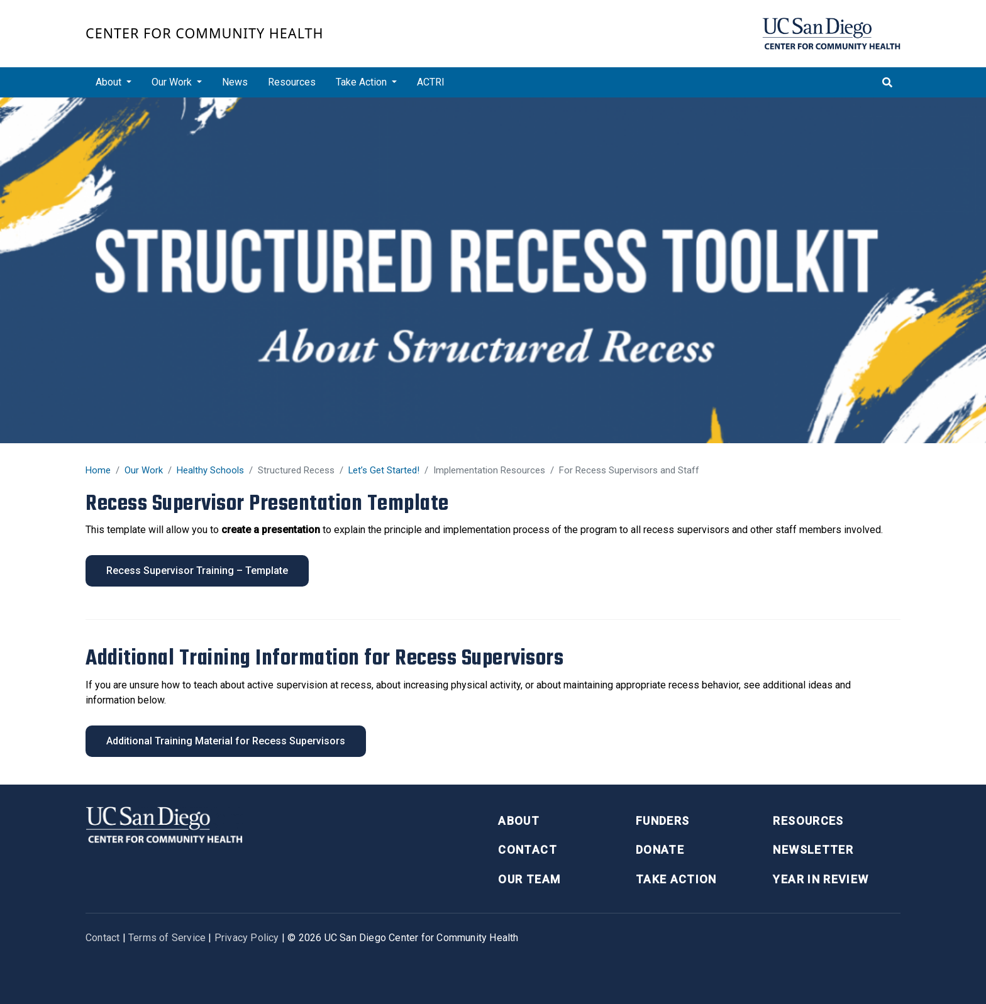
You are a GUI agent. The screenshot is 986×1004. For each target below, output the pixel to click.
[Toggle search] (887, 82)
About (519, 820)
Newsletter (813, 849)
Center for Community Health (205, 33)
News (235, 82)
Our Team (529, 879)
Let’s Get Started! (383, 470)
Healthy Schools (210, 470)
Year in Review (820, 879)
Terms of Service (167, 938)
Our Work (144, 470)
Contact (527, 849)
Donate (660, 849)
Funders (662, 820)
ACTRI (431, 82)
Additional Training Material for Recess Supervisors (225, 741)
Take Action (676, 879)
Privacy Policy (246, 938)
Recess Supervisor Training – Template (197, 570)
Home (98, 470)
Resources (292, 82)
